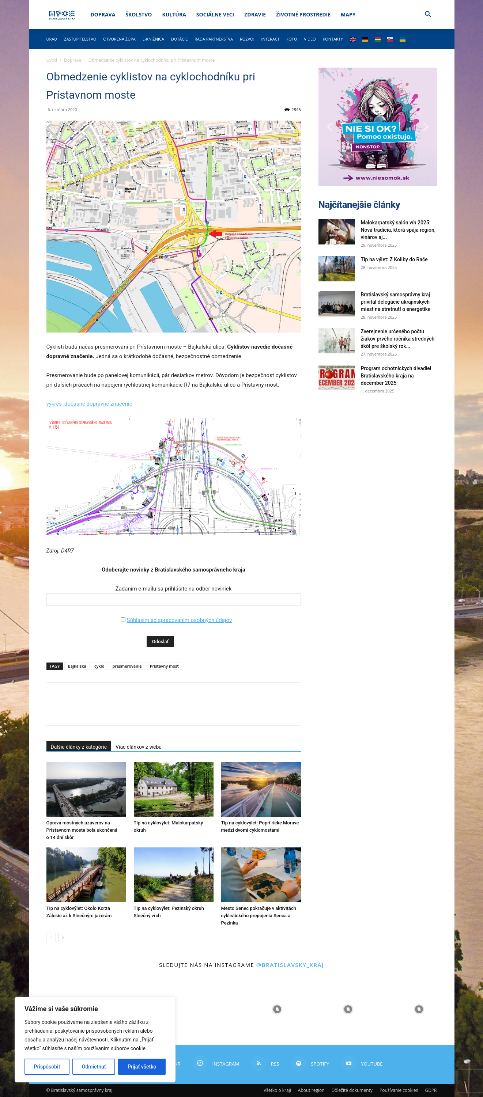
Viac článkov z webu (139, 747)
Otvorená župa (119, 39)
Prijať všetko (142, 1067)
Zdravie (255, 14)
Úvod (51, 60)
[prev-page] (51, 937)
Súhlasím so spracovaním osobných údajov (179, 620)
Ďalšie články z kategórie (79, 747)
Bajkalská (77, 666)
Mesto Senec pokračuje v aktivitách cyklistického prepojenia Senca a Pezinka (258, 916)
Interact (270, 39)
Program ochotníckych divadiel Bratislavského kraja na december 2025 (396, 375)
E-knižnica (153, 39)
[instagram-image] (206, 1009)
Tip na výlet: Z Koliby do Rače (394, 259)
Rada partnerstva (214, 39)
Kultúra (174, 14)
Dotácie (179, 39)
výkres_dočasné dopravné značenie (89, 404)
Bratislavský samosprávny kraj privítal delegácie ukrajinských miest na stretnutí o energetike (396, 302)
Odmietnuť (94, 1067)
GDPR (431, 1090)
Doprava (102, 14)
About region (311, 1090)
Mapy (348, 14)
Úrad (51, 39)
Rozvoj (247, 39)
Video (310, 39)
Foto (292, 39)
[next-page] (62, 937)
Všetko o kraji (277, 1090)
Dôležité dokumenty (352, 1090)
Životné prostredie (303, 14)
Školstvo (138, 14)
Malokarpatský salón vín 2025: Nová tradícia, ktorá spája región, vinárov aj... (398, 230)
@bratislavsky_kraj (290, 964)
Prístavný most (164, 666)
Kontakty (332, 39)
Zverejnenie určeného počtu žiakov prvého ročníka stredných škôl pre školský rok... (398, 339)
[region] (95, 1039)
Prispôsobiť (47, 1067)
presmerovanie (126, 666)
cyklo (99, 666)
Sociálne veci (215, 14)
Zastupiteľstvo (80, 39)
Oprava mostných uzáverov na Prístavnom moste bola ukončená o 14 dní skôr (82, 830)
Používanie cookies (399, 1090)
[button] (428, 15)
